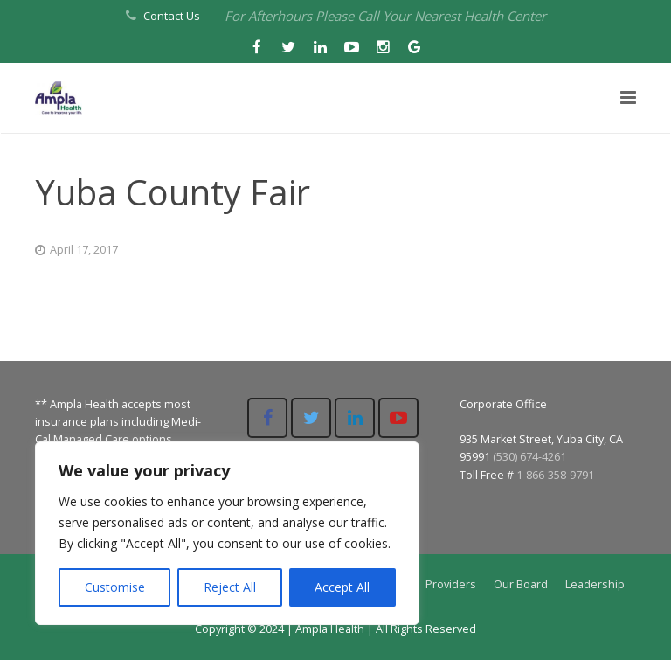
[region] (227, 533)
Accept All (342, 587)
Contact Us (171, 16)
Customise (115, 587)
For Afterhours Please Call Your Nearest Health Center (385, 15)
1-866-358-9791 (555, 475)
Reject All (230, 587)
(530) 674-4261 (529, 456)
